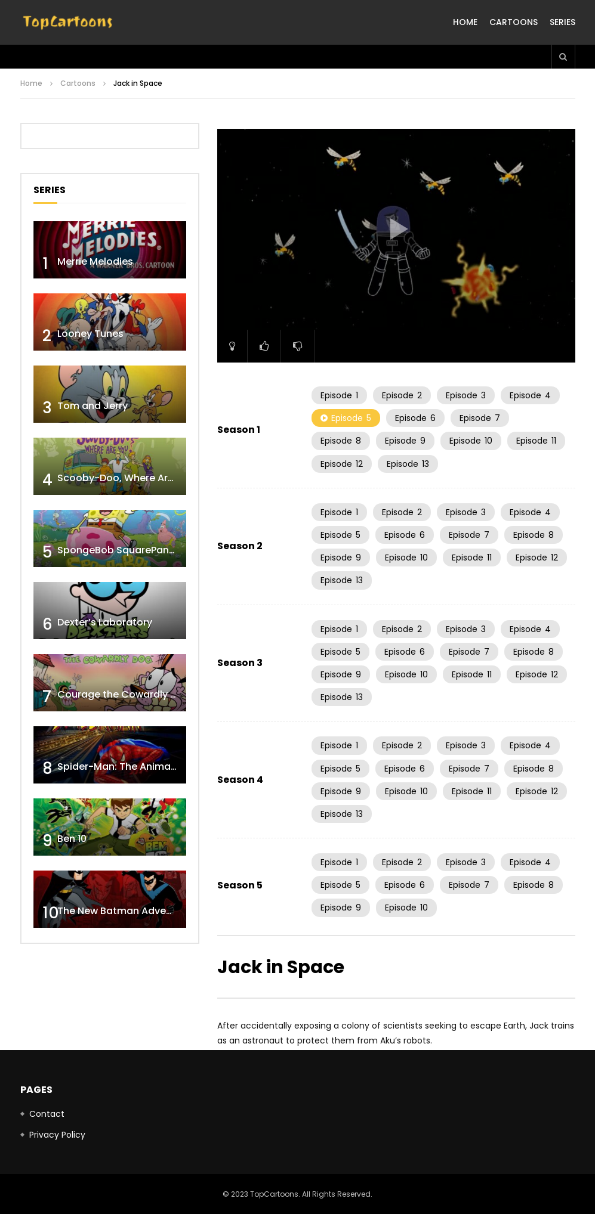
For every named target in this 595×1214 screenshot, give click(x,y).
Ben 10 (72, 839)
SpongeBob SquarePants (117, 550)
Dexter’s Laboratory (104, 622)
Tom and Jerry (92, 406)
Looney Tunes (90, 333)
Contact (46, 1114)
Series (562, 22)
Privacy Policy (57, 1135)
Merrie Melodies (95, 261)
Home (465, 22)
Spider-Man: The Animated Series (138, 766)
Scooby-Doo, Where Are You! (127, 478)
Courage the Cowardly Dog (123, 694)
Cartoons (513, 22)
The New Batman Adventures (127, 911)
